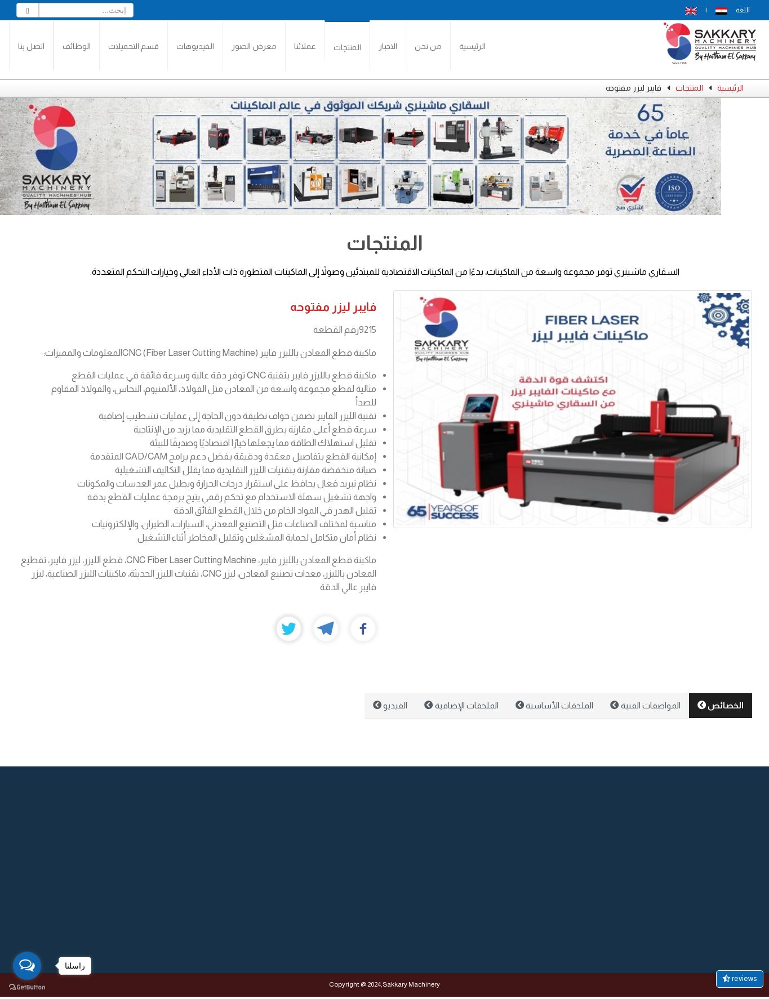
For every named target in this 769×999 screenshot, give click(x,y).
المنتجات (347, 47)
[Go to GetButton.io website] (27, 987)
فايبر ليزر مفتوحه (333, 306)
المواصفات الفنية (645, 705)
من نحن (428, 46)
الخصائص (720, 705)
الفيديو (390, 705)
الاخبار (388, 46)
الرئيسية (472, 46)
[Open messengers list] (27, 966)
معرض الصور (254, 46)
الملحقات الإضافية (461, 705)
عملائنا (305, 46)
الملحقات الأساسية (554, 705)
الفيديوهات (195, 46)
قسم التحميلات (133, 46)
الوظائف (77, 46)
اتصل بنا (31, 46)
